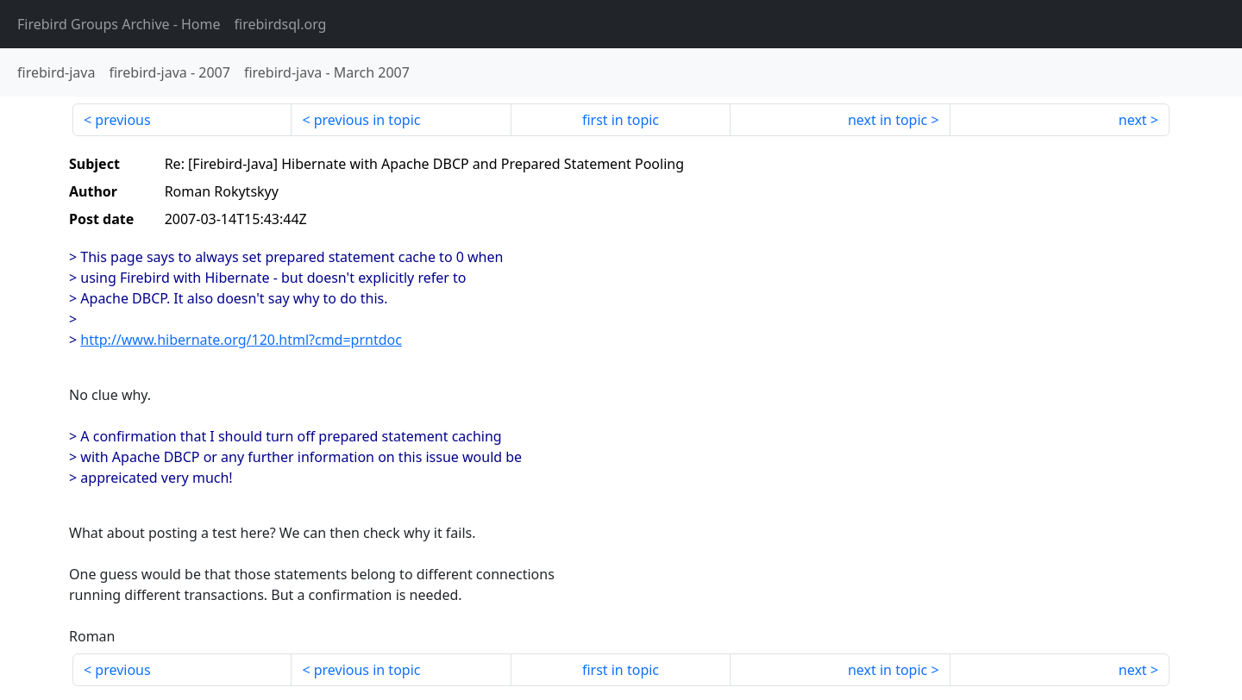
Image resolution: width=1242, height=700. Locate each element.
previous (122, 119)
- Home (119, 24)
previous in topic (367, 119)
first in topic (620, 119)
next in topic (887, 119)
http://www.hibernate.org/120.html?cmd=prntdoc (241, 339)
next (1133, 119)
